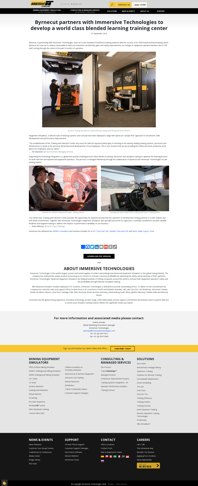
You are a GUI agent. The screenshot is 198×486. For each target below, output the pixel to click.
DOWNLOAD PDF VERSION (99, 256)
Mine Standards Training (39, 409)
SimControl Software (73, 452)
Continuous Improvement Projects (115, 378)
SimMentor (69, 385)
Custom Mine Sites (36, 413)
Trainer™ (109, 371)
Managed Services (108, 375)
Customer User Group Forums (41, 448)
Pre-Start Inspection (37, 402)
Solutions (112, 11)
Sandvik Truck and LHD (118, 231)
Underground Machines (38, 390)
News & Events (128, 11)
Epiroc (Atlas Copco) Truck (143, 231)
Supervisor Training (145, 371)
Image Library (34, 460)
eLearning (33, 398)
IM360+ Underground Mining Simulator (45, 371)
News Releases (35, 444)
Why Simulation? (143, 424)
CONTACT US (124, 5)
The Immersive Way (145, 448)
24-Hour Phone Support (74, 444)
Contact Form (106, 448)
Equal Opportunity (144, 460)
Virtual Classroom (72, 381)
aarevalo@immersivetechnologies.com (99, 331)
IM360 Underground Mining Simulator (44, 375)
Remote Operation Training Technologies (148, 414)
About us (144, 11)
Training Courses (108, 390)
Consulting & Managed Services (85, 11)
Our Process (106, 367)
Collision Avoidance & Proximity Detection (74, 368)
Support (161, 11)
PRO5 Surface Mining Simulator (42, 367)
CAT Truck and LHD (100, 231)
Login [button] (139, 5)
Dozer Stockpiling (144, 382)
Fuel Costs (141, 390)
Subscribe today (122, 348)
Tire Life (140, 386)
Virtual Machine (35, 394)
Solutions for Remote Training (149, 375)
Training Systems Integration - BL (114, 382)
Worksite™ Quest (37, 405)
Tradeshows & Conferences (40, 452)
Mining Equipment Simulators (47, 11)
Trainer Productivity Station (76, 389)
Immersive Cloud (72, 460)
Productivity (141, 420)
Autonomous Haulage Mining (149, 367)
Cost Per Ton (142, 394)
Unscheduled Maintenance (147, 379)
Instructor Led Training (74, 377)
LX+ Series (33, 378)
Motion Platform (72, 456)
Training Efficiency (144, 398)
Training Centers (143, 402)
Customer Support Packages (76, 393)
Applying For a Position (146, 456)
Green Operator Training (147, 409)
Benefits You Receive (145, 452)
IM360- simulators (61, 231)
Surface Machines (36, 386)
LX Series (32, 382)
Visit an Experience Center (111, 452)
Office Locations (107, 444)
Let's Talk (141, 444)
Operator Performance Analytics (114, 386)
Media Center (34, 456)
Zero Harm (141, 363)
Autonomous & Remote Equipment (79, 374)
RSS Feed (33, 463)
